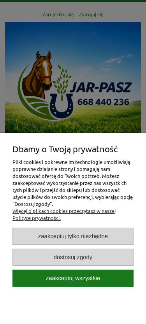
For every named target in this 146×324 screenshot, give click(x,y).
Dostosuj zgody (73, 257)
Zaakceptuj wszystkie (73, 278)
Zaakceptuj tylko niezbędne (73, 236)
